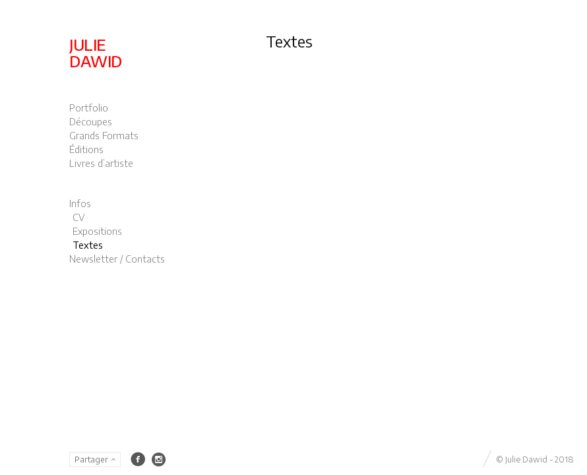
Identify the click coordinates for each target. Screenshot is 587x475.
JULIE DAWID (95, 52)
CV (79, 217)
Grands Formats (104, 135)
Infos (80, 203)
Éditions (86, 149)
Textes (88, 245)
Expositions (97, 231)
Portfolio (88, 107)
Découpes (90, 121)
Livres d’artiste (101, 163)
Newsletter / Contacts (117, 259)
